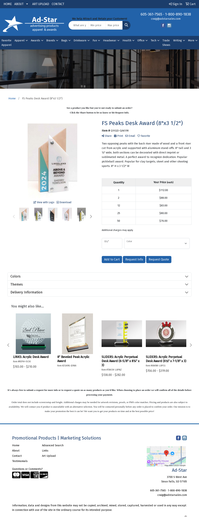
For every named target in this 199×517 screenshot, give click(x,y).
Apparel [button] (20, 40)
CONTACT (58, 4)
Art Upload (49, 455)
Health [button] (126, 40)
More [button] (191, 40)
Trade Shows (166, 43)
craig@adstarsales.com (166, 18)
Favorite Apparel (6, 43)
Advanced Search (52, 445)
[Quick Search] (78, 25)
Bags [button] (64, 40)
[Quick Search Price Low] (96, 25)
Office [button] (140, 40)
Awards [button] (35, 40)
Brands (50, 40)
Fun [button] (95, 40)
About (16, 450)
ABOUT (19, 4)
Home (15, 445)
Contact (17, 455)
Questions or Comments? (27, 469)
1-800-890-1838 (178, 14)
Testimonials (20, 461)
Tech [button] (153, 40)
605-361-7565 (151, 14)
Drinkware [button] (80, 40)
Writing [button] (177, 40)
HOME (8, 4)
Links (45, 450)
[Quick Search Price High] (114, 25)
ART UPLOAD (40, 4)
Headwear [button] (109, 40)
